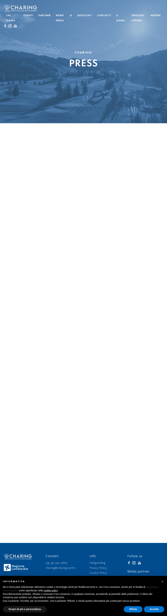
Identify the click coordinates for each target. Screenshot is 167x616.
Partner (45, 15)
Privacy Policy (98, 568)
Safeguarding (97, 562)
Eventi (28, 15)
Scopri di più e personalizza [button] (24, 609)
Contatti (104, 15)
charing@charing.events (61, 568)
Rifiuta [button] (133, 609)
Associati (84, 15)
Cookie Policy (98, 572)
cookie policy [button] (51, 590)
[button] (162, 581)
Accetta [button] (154, 609)
